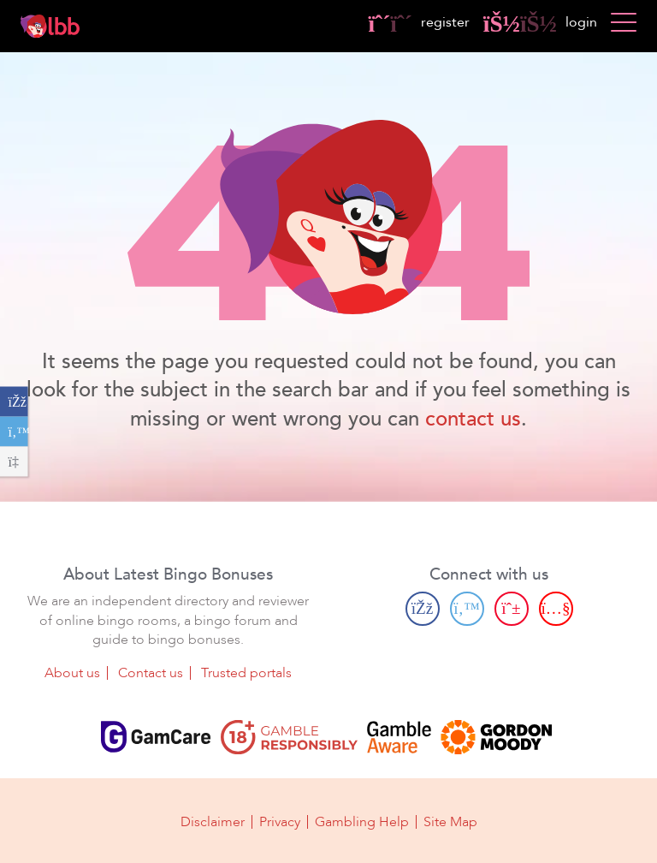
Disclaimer (213, 822)
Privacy (279, 822)
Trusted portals (246, 673)
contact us (473, 419)
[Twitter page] (467, 609)
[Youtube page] (556, 609)
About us (72, 673)
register (419, 22)
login (540, 22)
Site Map (450, 822)
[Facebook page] (422, 609)
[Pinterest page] (511, 609)
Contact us (150, 673)
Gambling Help (362, 822)
